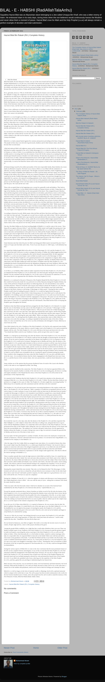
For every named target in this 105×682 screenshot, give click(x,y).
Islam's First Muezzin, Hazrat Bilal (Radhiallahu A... (87, 158)
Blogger (64, 676)
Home (36, 648)
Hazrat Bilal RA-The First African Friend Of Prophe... (86, 149)
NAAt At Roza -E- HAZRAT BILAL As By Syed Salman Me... (88, 168)
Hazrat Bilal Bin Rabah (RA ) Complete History (24, 584)
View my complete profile (22, 663)
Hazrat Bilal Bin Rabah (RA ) (81, 68)
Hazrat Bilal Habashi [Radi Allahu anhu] (85, 55)
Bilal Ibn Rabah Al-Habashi (81, 60)
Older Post (62, 648)
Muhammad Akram (22, 660)
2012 (76, 109)
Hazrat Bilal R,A (81, 145)
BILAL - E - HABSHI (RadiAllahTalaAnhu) (36, 10)
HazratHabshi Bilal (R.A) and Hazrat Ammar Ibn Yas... (88, 184)
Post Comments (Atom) (20, 652)
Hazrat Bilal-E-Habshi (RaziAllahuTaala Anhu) (84, 142)
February (79, 111)
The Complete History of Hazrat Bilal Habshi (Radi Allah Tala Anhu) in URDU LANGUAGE (86, 49)
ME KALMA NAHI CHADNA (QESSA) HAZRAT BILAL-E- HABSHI (88, 137)
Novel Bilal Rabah (82, 181)
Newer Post (9, 648)
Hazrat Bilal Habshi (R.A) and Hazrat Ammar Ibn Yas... (88, 189)
